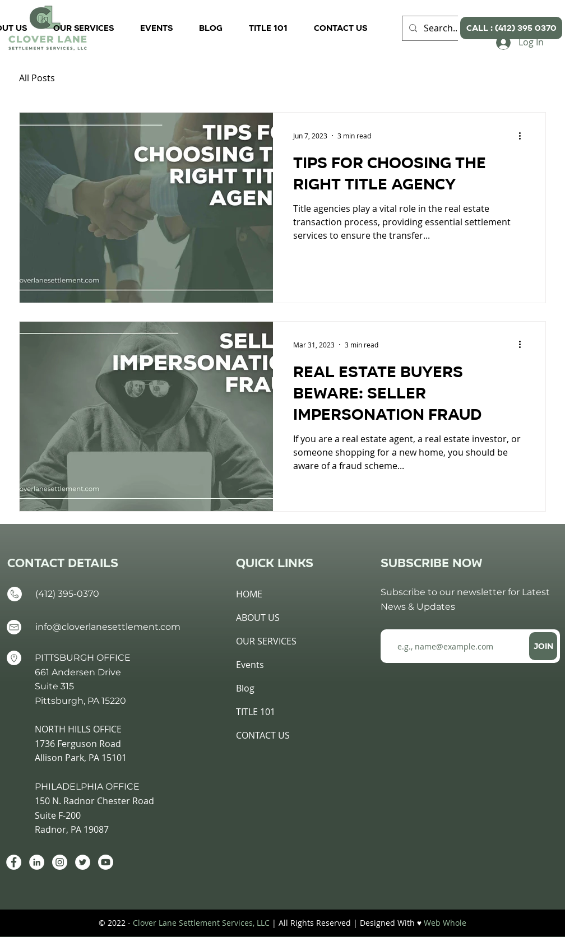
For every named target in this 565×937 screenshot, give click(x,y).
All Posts (37, 78)
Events (250, 664)
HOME (249, 594)
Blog (245, 688)
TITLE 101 (255, 712)
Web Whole (445, 922)
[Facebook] (13, 862)
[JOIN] (543, 646)
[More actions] (523, 135)
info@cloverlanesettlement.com (107, 626)
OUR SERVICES (266, 641)
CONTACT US (263, 735)
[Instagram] (59, 862)
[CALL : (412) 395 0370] (511, 28)
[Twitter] (82, 862)
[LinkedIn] (36, 862)
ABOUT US (258, 617)
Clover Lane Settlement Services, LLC (201, 922)
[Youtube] (105, 862)
